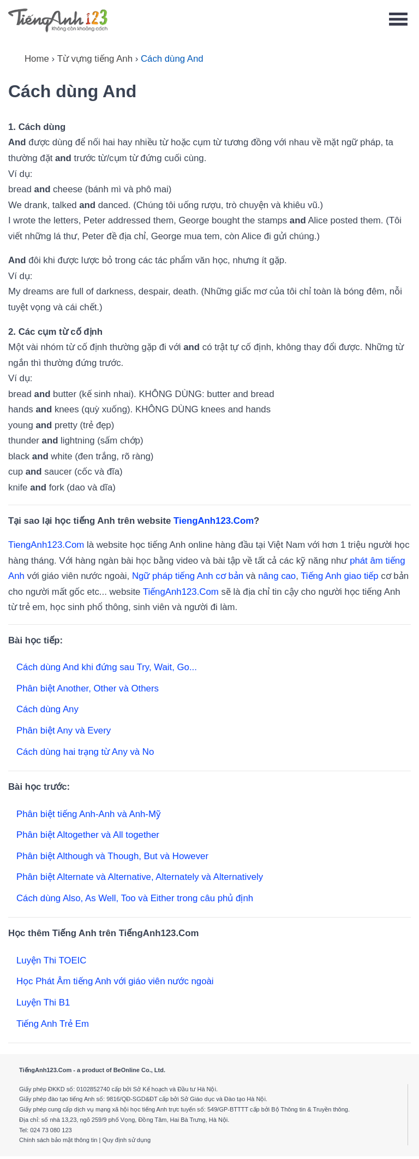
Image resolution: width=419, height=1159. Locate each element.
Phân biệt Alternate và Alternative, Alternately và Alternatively (139, 877)
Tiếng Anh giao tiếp (339, 576)
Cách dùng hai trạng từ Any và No (85, 752)
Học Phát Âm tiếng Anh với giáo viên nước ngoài (115, 981)
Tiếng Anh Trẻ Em (52, 1024)
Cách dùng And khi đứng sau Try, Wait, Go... (106, 667)
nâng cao (277, 576)
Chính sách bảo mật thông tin (58, 1140)
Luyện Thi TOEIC (51, 960)
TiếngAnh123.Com (181, 592)
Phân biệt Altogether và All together (87, 835)
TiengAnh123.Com (213, 521)
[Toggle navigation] (398, 19)
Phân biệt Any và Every (63, 730)
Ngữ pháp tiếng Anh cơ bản (187, 576)
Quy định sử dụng (126, 1140)
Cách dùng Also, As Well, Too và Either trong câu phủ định (134, 898)
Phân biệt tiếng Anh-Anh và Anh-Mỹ (88, 814)
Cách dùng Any (47, 709)
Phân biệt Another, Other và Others (87, 688)
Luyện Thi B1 (43, 1002)
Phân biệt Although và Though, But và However (112, 856)
